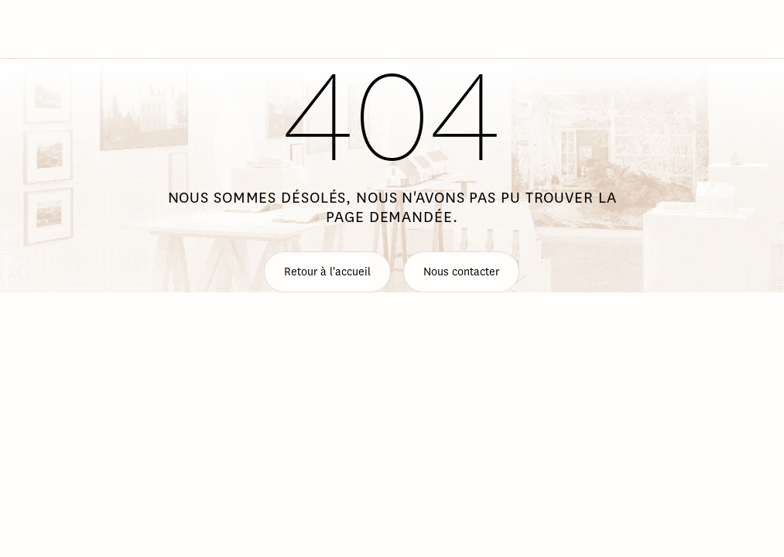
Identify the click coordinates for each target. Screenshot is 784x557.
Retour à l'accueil (327, 272)
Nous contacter (461, 272)
